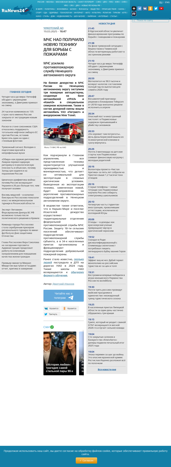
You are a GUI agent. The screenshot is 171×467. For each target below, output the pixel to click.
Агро (124, 13)
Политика (50, 9)
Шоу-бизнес (79, 16)
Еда (45, 13)
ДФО (78, 5)
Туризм (116, 13)
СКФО (124, 2)
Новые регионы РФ (91, 5)
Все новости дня (107, 369)
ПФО (111, 2)
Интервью (103, 16)
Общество (95, 9)
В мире (39, 9)
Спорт (39, 13)
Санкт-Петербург (86, 2)
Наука (121, 9)
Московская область (66, 2)
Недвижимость (64, 16)
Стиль (46, 16)
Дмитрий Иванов (63, 283)
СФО (72, 5)
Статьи (113, 16)
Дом (53, 16)
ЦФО (105, 2)
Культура (96, 13)
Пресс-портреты (43, 20)
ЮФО (117, 2)
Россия (40, 2)
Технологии (66, 13)
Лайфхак (91, 16)
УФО (66, 5)
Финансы (83, 9)
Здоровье (53, 13)
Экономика (62, 9)
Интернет (78, 13)
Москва (50, 2)
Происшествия (109, 9)
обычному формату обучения (63, 274)
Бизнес (73, 9)
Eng (167, 2)
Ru (160, 2)
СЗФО (98, 2)
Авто (87, 13)
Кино (38, 16)
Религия (107, 13)
